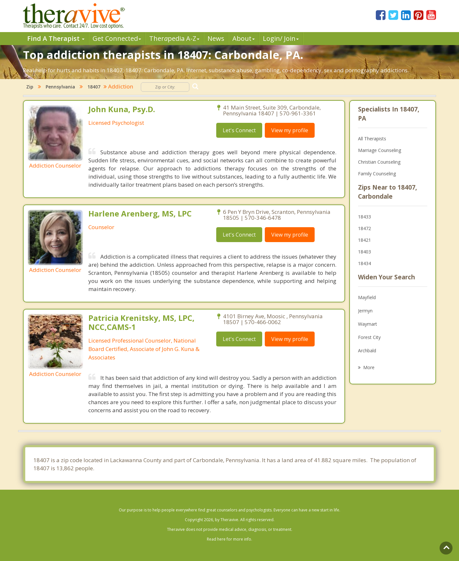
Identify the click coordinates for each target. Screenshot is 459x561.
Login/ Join (281, 38)
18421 (364, 240)
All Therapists (372, 138)
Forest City (369, 337)
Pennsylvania (60, 87)
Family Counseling (377, 173)
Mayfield (367, 297)
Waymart (367, 324)
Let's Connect (239, 130)
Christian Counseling (379, 162)
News (215, 38)
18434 (364, 263)
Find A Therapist (55, 38)
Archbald (367, 350)
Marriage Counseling (379, 150)
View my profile (289, 130)
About (243, 38)
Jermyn (365, 311)
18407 (93, 87)
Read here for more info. (229, 539)
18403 (364, 252)
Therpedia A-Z (174, 38)
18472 (364, 228)
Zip (29, 87)
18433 (364, 217)
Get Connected (117, 38)
